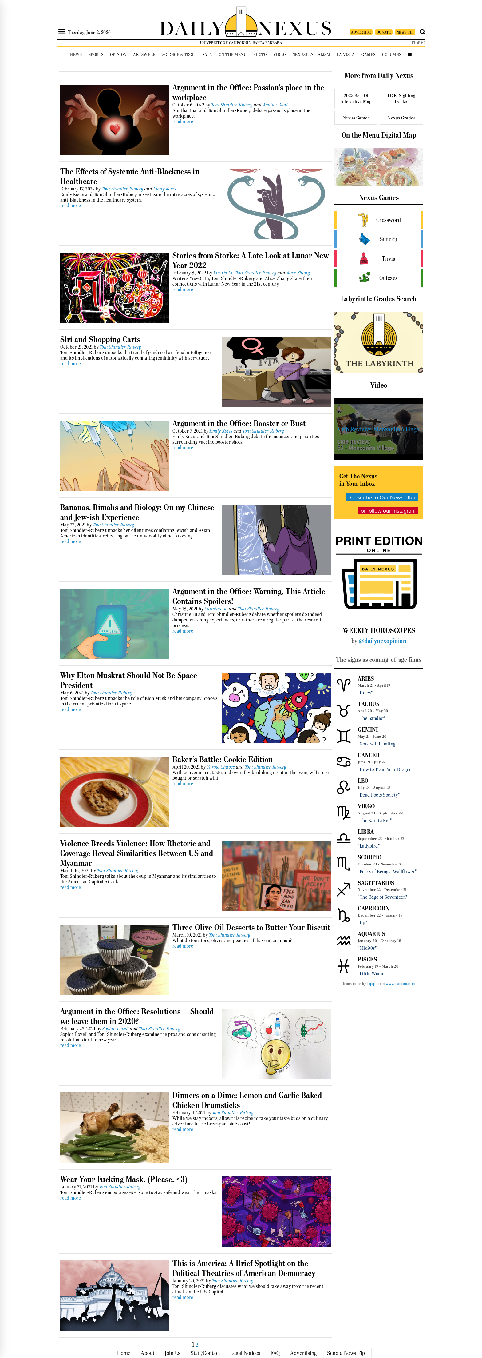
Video (279, 54)
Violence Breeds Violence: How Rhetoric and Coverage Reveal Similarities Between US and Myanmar (136, 853)
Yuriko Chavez (221, 767)
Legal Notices (245, 1353)
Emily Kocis (164, 189)
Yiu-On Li (223, 273)
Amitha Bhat (275, 105)
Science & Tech (178, 54)
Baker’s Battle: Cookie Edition (222, 759)
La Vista (346, 54)
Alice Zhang (298, 273)
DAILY (192, 27)
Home (124, 1353)
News (76, 54)
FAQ (275, 1353)
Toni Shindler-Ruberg (232, 105)
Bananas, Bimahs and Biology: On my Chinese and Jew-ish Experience (137, 512)
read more (182, 121)
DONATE (384, 32)
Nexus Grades (401, 118)
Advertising (303, 1353)
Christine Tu (216, 609)
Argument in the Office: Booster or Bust (239, 423)
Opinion (118, 54)
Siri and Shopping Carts (100, 339)
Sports (96, 54)
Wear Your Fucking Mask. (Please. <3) (124, 1179)
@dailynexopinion (382, 641)
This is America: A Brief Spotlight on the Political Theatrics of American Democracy (244, 1268)
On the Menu (233, 54)
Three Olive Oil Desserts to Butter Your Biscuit (251, 927)
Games (369, 54)
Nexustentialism (311, 54)
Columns (391, 54)
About (148, 1353)
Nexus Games (356, 118)
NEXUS (295, 27)
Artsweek (144, 54)
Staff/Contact (205, 1353)
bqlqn (372, 983)
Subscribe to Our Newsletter (382, 497)
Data (206, 54)
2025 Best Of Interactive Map (356, 98)
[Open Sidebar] (62, 32)
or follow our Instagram (388, 510)
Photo (260, 54)
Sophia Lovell (115, 1029)
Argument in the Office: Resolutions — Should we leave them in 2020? (137, 1016)
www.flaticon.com (400, 983)
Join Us (172, 1353)
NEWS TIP (405, 32)
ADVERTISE (361, 32)
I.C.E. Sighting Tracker (402, 98)
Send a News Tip (346, 1353)
